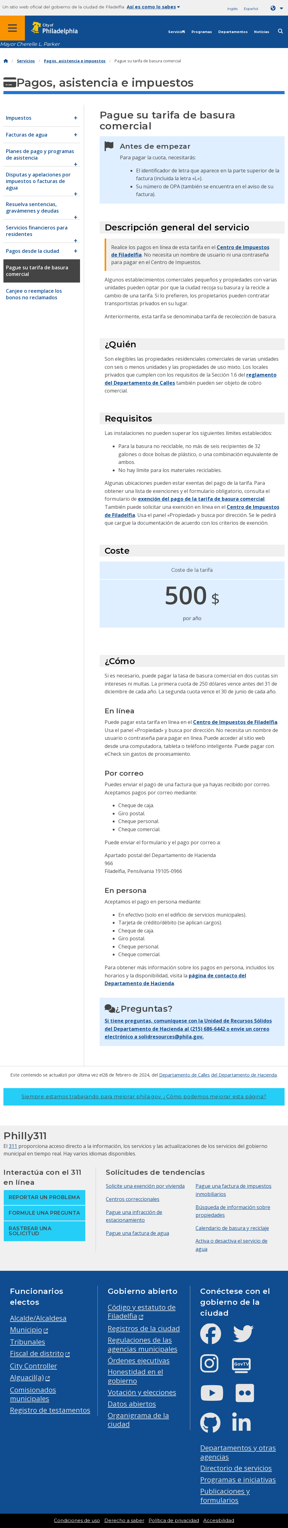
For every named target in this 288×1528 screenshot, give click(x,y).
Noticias (261, 32)
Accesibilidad (218, 1520)
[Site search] (280, 31)
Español (251, 8)
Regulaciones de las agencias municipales (142, 1344)
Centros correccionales (132, 1199)
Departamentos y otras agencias (238, 1452)
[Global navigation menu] (12, 28)
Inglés (232, 8)
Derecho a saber (124, 1520)
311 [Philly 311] (13, 1146)
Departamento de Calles (184, 1075)
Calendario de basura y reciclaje (232, 1228)
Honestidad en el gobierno (135, 1376)
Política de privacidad (174, 1520)
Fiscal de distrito (37, 1353)
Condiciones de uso (77, 1520)
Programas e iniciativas (238, 1479)
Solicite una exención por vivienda (145, 1186)
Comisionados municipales (33, 1394)
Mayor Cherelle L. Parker (29, 44)
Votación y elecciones (142, 1392)
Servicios (176, 32)
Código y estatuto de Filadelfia (142, 1311)
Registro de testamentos (50, 1410)
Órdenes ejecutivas (139, 1360)
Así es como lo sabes (153, 6)
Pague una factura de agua (137, 1233)
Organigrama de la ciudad (138, 1419)
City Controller (33, 1366)
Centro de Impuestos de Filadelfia (235, 722)
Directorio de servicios (236, 1468)
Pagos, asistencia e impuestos (75, 61)
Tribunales (27, 1342)
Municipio (26, 1329)
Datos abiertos (132, 1404)
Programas (201, 32)
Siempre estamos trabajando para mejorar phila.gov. (143, 1097)
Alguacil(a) (27, 1377)
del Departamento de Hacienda (244, 1075)
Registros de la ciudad (144, 1328)
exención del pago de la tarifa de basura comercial (201, 498)
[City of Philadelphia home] (57, 28)
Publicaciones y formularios (225, 1495)
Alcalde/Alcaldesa (38, 1318)
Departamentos (233, 32)
